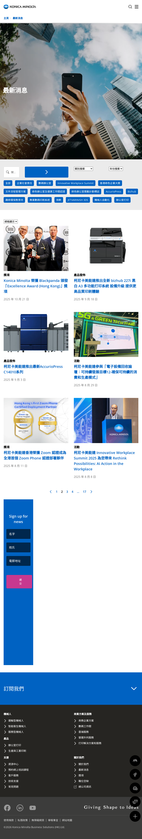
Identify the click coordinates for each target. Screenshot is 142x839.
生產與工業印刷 (17, 750)
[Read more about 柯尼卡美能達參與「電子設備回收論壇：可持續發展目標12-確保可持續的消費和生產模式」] (106, 346)
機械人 (7, 714)
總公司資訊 (85, 786)
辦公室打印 (14, 745)
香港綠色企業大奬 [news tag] (110, 183)
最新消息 (18, 18)
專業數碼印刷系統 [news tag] (40, 200)
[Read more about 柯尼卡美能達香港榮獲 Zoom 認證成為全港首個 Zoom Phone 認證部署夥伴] (36, 429)
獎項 (81, 775)
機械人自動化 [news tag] (102, 200)
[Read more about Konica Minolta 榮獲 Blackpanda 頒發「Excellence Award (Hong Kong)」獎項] (36, 260)
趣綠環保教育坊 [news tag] (14, 200)
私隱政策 (23, 820)
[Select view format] (11, 221)
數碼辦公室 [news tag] (44, 183)
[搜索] (46, 172)
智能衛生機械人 (17, 726)
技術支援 (13, 781)
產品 (6, 738)
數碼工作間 (85, 726)
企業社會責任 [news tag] (24, 183)
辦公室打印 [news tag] (122, 200)
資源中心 (13, 764)
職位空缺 (84, 781)
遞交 (20, 581)
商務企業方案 (86, 720)
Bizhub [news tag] (132, 191)
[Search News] (11, 172)
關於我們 (79, 757)
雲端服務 (84, 732)
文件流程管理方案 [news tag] (15, 191)
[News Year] (116, 169)
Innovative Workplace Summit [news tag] (75, 183)
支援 (6, 757)
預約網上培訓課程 (18, 769)
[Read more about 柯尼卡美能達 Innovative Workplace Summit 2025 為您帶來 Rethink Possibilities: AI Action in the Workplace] (106, 435)
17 (84, 492)
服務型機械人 (16, 732)
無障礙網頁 (38, 820)
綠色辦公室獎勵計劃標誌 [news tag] (85, 191)
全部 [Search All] (8, 183)
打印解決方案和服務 (90, 743)
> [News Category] (83, 169)
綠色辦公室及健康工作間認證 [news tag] (48, 191)
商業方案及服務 (83, 714)
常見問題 (13, 786)
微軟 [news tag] (58, 200)
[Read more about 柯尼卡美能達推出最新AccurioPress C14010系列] (36, 343)
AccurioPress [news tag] (113, 191)
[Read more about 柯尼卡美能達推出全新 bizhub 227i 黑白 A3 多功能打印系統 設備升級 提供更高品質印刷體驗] (106, 260)
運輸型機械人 (16, 720)
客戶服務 (13, 775)
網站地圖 (67, 820)
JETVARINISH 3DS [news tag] (78, 200)
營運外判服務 (86, 737)
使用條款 (9, 820)
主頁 (6, 18)
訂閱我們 (70, 688)
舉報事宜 (53, 820)
